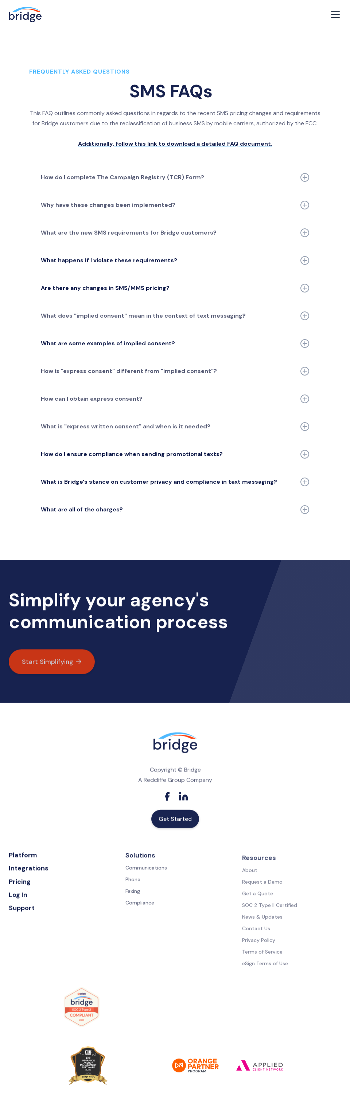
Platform (23, 857)
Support (22, 910)
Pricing (20, 883)
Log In (18, 896)
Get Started (175, 822)
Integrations (28, 870)
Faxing (132, 895)
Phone (132, 884)
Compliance (139, 907)
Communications (146, 872)
